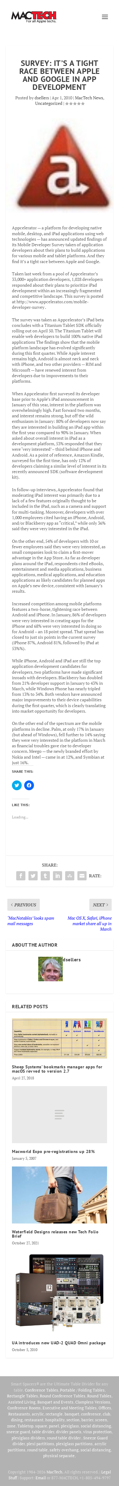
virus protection (97, 1431)
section (73, 1420)
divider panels (68, 1431)
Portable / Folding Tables (82, 1390)
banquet (72, 1414)
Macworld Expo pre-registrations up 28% (53, 1151)
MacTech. (54, 1472)
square (41, 1426)
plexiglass (70, 1426)
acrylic (38, 1414)
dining (17, 1420)
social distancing (96, 1426)
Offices (105, 1408)
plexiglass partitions (74, 1443)
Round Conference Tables (62, 1396)
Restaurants (19, 1414)
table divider (43, 1431)
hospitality (55, 1420)
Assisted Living (21, 1402)
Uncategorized (48, 103)
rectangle (54, 1414)
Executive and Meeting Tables (70, 1408)
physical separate (59, 1455)
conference (91, 1414)
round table (37, 1450)
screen (101, 1420)
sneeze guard (18, 1431)
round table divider (64, 1438)
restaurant (33, 1420)
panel (54, 1426)
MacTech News (89, 98)
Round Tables (99, 1396)
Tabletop (25, 1426)
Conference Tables (41, 1390)
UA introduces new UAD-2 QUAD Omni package (59, 1343)
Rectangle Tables (22, 1396)
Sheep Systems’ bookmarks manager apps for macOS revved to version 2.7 (57, 1069)
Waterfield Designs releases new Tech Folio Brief (55, 1234)
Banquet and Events (55, 1402)
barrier (87, 1420)
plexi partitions (40, 1443)
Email (40, 1477)
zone (11, 1426)
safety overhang (64, 1450)
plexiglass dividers (28, 1438)
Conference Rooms (24, 1408)
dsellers (42, 98)
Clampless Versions (92, 1402)
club (106, 1414)
